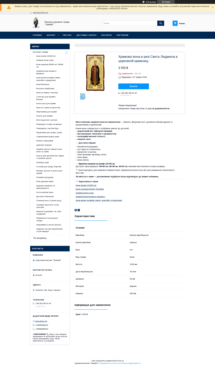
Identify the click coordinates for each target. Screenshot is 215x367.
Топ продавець (40, 238)
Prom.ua (120, 361)
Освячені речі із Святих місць (49, 201)
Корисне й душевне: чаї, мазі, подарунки (48, 212)
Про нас (67, 35)
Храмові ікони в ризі (85, 193)
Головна (37, 35)
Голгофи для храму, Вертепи (48, 167)
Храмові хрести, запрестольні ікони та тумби (49, 150)
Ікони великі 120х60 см (86, 185)
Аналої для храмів (44, 116)
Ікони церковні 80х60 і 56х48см (90, 189)
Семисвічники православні (47, 137)
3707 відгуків (151, 2)
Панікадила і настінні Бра (47, 128)
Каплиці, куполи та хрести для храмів (49, 172)
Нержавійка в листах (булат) (48, 225)
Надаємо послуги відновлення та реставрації (49, 230)
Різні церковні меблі (44, 181)
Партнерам (122, 35)
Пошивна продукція (44, 177)
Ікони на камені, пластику (47, 93)
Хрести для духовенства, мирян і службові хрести (50, 157)
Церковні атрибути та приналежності (45, 187)
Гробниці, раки (42, 162)
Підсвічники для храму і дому (49, 132)
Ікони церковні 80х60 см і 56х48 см (49, 65)
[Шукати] (160, 23)
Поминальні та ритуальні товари (47, 219)
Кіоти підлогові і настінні (46, 120)
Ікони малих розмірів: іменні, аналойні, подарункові (99, 200)
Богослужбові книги (44, 192)
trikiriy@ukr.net (41, 321)
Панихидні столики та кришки (49, 124)
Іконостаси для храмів (46, 103)
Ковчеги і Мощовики (44, 141)
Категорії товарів (40, 52)
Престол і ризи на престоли (48, 108)
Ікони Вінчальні (42, 84)
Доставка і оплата (86, 35)
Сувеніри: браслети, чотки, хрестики (47, 206)
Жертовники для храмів (46, 112)
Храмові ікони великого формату (90, 197)
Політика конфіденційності (130, 363)
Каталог (51, 35)
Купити (134, 86)
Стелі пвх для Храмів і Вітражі (46, 98)
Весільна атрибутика (45, 88)
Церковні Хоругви (44, 145)
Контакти (106, 35)
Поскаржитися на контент (108, 363)
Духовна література (45, 196)
